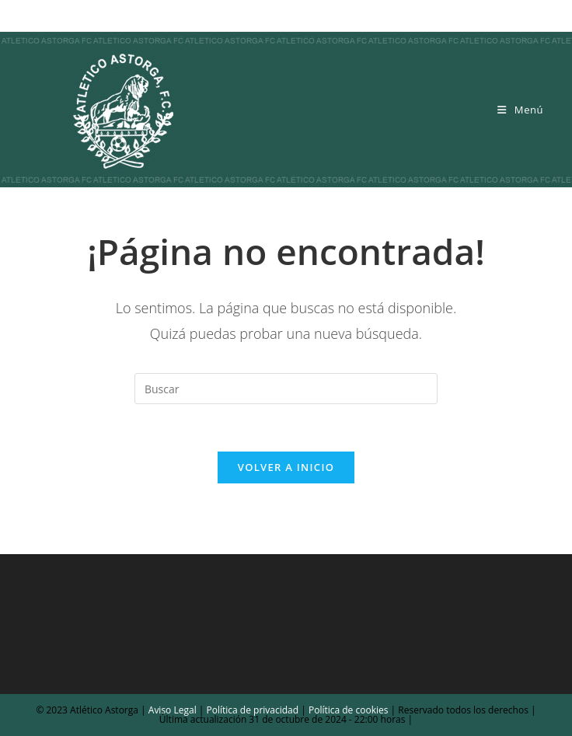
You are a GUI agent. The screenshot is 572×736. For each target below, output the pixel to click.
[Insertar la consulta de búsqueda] (286, 388)
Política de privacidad (253, 710)
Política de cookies (347, 710)
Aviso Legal (171, 710)
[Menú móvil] (520, 110)
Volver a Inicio (286, 467)
